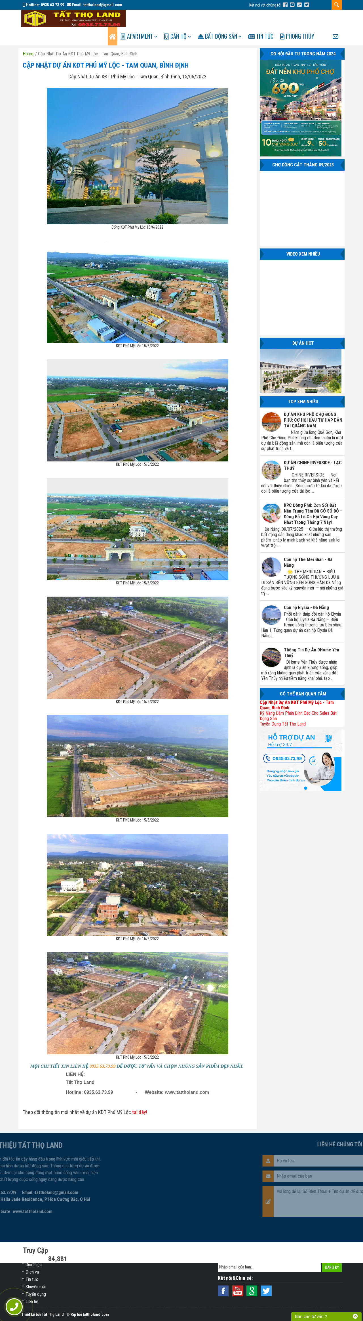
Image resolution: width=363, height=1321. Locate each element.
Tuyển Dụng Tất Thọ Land (283, 706)
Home (28, 36)
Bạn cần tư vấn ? (311, 1316)
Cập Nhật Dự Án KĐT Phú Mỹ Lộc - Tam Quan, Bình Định (106, 48)
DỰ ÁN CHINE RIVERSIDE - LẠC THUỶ (313, 448)
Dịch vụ (32, 1272)
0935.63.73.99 (52, 5)
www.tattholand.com (187, 1075)
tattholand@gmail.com (102, 5)
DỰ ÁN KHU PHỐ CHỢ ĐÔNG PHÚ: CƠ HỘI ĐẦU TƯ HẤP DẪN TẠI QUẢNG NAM (313, 402)
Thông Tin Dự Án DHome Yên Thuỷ (311, 635)
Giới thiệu (34, 1264)
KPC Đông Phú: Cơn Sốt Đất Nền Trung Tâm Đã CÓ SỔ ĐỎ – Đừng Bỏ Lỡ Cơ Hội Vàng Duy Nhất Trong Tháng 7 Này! (313, 496)
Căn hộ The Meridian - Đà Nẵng (308, 545)
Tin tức (269, 18)
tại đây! (139, 1095)
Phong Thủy (307, 18)
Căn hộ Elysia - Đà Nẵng (306, 590)
